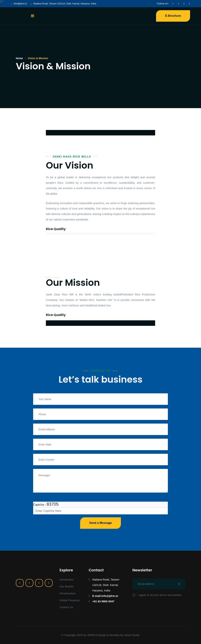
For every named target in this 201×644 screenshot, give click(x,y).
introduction (67, 579)
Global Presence (70, 600)
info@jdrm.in (20, 3)
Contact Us (66, 607)
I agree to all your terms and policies (157, 595)
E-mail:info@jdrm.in (105, 595)
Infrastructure (68, 593)
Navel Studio (132, 635)
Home (19, 58)
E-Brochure (173, 15)
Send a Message (100, 522)
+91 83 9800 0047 (103, 601)
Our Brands (67, 586)
